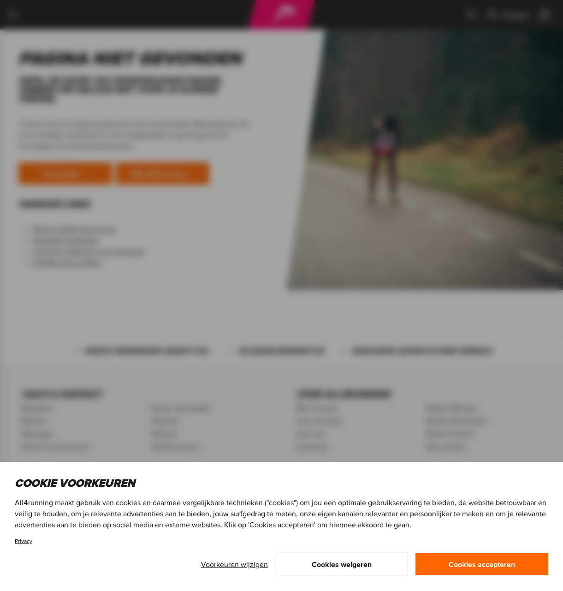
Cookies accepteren (482, 564)
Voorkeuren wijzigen (234, 564)
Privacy (23, 541)
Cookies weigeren (342, 564)
